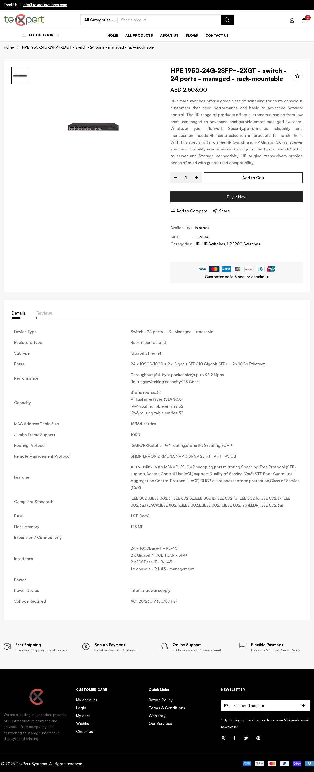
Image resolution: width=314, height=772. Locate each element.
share (221, 210)
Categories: (181, 243)
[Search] (227, 20)
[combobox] (176, 20)
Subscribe (303, 705)
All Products (139, 35)
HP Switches (213, 243)
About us (169, 35)
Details (19, 313)
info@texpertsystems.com (45, 4)
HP (198, 243)
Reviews (51, 313)
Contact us (217, 35)
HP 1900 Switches (243, 243)
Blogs (192, 35)
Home (112, 35)
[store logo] (24, 20)
